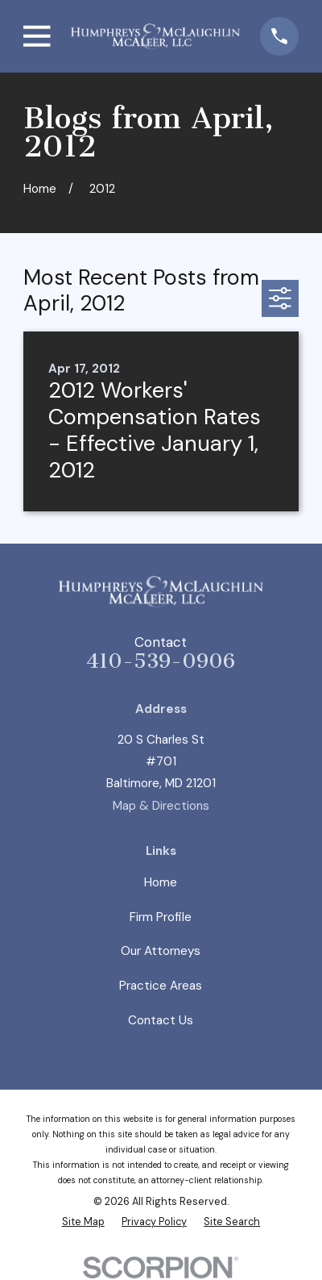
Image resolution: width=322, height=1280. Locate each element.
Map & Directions (161, 806)
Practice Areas (160, 986)
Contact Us (160, 1020)
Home (160, 882)
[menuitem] (83, 1221)
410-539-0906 (160, 661)
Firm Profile (161, 917)
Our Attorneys (160, 951)
